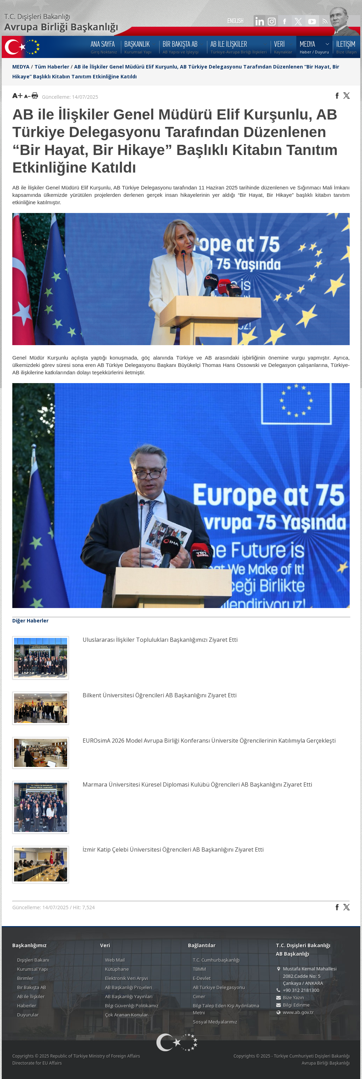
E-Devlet (202, 978)
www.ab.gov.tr (298, 1012)
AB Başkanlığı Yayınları (129, 996)
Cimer (199, 996)
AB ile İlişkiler (31, 996)
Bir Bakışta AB (31, 987)
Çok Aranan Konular (126, 1015)
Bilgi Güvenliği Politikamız (132, 1005)
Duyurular (28, 1015)
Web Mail (115, 960)
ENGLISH (235, 21)
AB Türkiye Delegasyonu (219, 987)
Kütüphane (117, 969)
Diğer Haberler (30, 620)
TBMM (199, 969)
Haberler (26, 1005)
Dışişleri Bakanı (33, 960)
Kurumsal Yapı (32, 969)
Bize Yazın (293, 997)
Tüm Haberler (51, 66)
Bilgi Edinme (296, 1005)
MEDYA (21, 66)
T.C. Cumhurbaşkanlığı (216, 960)
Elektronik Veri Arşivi (126, 978)
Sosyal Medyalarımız (215, 1022)
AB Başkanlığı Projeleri (128, 987)
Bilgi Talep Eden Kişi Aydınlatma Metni (226, 1009)
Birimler (25, 978)
